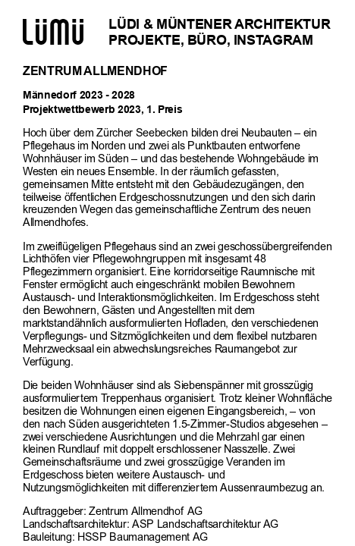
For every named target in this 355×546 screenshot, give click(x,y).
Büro (207, 40)
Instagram (273, 40)
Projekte (144, 40)
